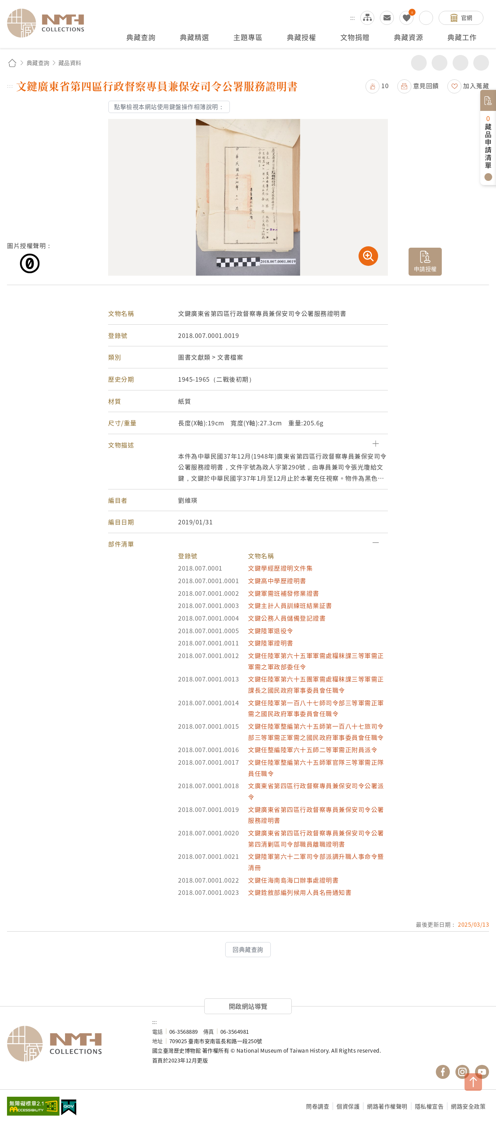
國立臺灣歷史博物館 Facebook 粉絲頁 (443, 1072)
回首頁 (12, 63)
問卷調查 (317, 1106)
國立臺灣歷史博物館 (72, 1044)
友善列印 (439, 63)
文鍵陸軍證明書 (270, 642)
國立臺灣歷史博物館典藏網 (49, 23)
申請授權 (425, 268)
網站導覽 (367, 18)
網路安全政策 (468, 1106)
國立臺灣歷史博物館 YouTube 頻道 (482, 1072)
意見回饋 (426, 85)
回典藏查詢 (248, 949)
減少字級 (481, 63)
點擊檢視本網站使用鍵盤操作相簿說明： (169, 106)
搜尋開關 (426, 18)
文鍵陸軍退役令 (270, 630)
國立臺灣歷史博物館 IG (462, 1072)
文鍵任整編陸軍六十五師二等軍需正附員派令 (312, 749)
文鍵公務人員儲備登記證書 (287, 618)
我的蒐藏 (406, 18)
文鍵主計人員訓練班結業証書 (290, 605)
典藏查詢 (38, 62)
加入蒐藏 (476, 85)
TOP (473, 1082)
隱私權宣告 (429, 1106)
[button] (248, 445)
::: (352, 17)
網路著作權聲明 (387, 1106)
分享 (419, 63)
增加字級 (460, 63)
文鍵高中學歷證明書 (277, 580)
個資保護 (348, 1106)
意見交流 (387, 18)
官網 (467, 17)
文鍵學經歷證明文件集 (280, 568)
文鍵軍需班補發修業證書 (283, 593)
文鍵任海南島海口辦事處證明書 (293, 880)
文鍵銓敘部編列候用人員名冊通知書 (300, 892)
